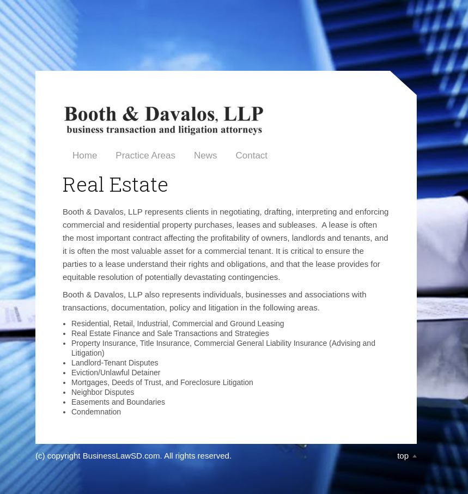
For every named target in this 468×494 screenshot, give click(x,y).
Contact (251, 155)
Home (84, 155)
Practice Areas (145, 155)
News (205, 155)
